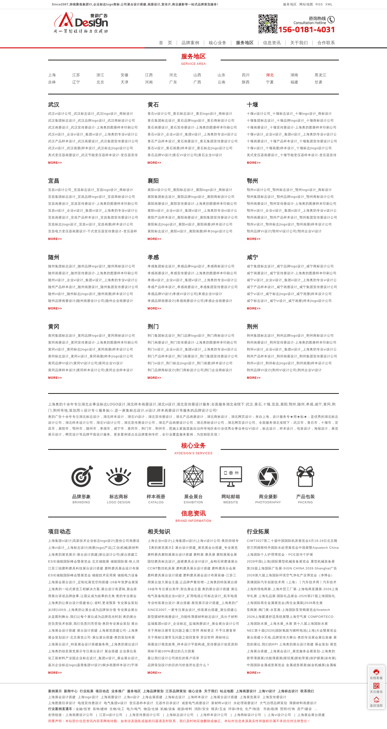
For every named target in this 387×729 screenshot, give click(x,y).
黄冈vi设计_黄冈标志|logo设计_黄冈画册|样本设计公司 (90, 349)
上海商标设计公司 (247, 715)
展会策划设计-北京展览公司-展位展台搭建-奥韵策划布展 (91, 637)
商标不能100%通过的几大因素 (171, 651)
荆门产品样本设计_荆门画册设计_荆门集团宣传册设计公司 (193, 356)
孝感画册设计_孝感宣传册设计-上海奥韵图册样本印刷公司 (192, 273)
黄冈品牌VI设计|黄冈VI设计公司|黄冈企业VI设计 (85, 363)
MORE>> (55, 162)
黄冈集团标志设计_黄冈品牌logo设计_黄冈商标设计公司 (91, 335)
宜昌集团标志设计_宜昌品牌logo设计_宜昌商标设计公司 (91, 197)
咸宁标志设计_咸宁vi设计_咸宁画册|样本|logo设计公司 (289, 301)
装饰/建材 (100, 709)
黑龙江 (321, 75)
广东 (173, 82)
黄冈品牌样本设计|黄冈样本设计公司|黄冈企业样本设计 (90, 370)
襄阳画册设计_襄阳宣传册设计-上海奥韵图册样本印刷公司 (192, 203)
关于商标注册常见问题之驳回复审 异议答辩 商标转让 (188, 637)
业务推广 (118, 691)
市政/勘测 (270, 709)
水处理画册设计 (245, 703)
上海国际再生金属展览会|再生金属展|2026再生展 (285, 603)
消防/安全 (201, 709)
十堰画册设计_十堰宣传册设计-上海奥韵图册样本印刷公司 (292, 127)
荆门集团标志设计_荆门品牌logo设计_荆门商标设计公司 (191, 335)
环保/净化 (235, 709)
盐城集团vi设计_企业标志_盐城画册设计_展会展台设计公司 (193, 623)
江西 (149, 75)
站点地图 (227, 691)
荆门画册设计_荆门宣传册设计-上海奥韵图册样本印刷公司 (192, 342)
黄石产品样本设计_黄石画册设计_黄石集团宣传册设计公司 (193, 141)
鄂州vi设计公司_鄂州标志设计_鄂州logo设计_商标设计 (289, 190)
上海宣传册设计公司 (144, 715)
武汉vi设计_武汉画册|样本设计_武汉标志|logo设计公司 (90, 148)
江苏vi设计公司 (111, 715)
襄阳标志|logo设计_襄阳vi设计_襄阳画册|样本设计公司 (190, 224)
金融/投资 (83, 709)
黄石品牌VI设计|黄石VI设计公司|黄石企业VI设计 (185, 155)
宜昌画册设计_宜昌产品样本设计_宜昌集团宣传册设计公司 (93, 217)
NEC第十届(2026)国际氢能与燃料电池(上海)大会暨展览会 (292, 630)
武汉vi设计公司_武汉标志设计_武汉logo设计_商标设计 (90, 113)
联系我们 (307, 691)
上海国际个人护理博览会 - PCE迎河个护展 (280, 554)
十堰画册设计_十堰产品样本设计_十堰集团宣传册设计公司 (292, 141)
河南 (149, 82)
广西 (197, 82)
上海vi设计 (131, 697)
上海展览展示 (250, 697)
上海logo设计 (88, 697)
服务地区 (290, 4)
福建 (294, 82)
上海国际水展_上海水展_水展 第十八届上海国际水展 (287, 623)
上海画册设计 (246, 691)
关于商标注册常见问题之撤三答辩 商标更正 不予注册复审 (192, 630)
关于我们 (299, 42)
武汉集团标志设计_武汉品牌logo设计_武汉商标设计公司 (91, 120)
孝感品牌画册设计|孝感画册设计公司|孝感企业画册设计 (190, 301)
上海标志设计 (288, 691)
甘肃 (319, 82)
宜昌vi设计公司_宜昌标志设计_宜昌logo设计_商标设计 (90, 190)
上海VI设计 (267, 691)
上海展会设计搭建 (62, 697)
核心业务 (218, 42)
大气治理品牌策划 (273, 703)
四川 (246, 75)
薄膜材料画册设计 (303, 703)
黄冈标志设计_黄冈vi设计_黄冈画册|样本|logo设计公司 (90, 356)
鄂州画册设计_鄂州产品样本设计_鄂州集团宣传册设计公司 (292, 217)
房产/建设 (304, 709)
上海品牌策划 (153, 691)
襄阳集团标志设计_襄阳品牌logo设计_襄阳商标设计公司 (191, 197)
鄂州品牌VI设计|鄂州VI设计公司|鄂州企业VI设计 (284, 231)
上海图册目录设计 (62, 703)
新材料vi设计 (221, 703)
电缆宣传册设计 (90, 703)
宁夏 (270, 82)
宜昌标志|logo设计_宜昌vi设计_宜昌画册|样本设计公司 (90, 224)
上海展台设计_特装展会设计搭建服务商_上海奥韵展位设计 (93, 644)
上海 (52, 75)
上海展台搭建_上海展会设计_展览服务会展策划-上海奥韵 (291, 651)
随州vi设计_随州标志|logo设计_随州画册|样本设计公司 (90, 294)
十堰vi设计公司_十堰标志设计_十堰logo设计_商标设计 (289, 113)
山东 (222, 75)
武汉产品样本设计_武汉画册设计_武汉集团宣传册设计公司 (93, 141)
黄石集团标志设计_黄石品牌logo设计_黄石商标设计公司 (191, 120)
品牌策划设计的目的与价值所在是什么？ (179, 665)
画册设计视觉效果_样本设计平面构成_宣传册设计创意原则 (193, 644)
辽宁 (76, 82)
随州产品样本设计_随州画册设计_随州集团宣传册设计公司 (93, 287)
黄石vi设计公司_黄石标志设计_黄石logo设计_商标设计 (190, 113)
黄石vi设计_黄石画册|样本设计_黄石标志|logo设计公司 (190, 148)
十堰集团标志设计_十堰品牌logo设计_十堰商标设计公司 (290, 120)
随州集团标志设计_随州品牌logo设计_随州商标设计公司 (91, 266)
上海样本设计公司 (214, 715)
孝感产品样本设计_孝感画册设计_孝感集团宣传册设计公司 (193, 287)
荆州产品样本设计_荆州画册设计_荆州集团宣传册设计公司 (292, 356)
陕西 (246, 82)
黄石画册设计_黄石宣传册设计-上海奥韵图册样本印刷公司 (192, 127)
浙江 (100, 75)
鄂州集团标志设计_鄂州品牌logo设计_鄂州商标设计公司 (290, 197)
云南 (222, 82)
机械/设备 (167, 709)
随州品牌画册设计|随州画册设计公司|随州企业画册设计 (90, 301)
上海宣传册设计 (274, 697)
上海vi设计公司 (279, 715)
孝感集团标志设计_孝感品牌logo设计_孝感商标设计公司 (191, 266)
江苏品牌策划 (176, 691)
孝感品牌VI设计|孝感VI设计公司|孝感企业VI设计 (185, 294)
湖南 (294, 75)
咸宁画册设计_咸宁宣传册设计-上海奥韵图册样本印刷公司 (292, 273)
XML (329, 4)
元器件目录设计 (167, 703)
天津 (125, 82)
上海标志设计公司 (180, 715)
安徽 (125, 75)
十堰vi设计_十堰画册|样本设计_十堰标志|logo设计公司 (289, 148)
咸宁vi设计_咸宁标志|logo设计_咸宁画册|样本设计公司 (289, 294)
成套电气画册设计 (195, 703)
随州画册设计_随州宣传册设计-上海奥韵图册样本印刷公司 (93, 273)
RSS (319, 4)
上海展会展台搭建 (311, 715)
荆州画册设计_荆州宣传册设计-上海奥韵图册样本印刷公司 (292, 342)
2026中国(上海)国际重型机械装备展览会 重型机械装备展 (291, 561)
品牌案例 (190, 42)
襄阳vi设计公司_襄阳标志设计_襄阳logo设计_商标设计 (190, 190)
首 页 (165, 42)
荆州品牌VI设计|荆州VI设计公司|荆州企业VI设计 (284, 370)
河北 (173, 75)
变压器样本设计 (141, 703)
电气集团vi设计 (115, 703)
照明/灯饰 (287, 709)
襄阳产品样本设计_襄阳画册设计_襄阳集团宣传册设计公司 (193, 217)
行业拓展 (87, 691)
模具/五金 (218, 709)
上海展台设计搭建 (224, 697)
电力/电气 (134, 709)
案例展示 (55, 691)
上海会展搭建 (152, 697)
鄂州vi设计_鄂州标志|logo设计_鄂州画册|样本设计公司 (289, 224)
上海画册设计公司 (79, 715)
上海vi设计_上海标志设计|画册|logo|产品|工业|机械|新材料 (93, 547)
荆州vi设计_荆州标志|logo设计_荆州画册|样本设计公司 (289, 363)
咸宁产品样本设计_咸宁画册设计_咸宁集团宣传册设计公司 (292, 287)
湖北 (270, 75)
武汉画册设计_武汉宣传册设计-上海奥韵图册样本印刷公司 (93, 127)
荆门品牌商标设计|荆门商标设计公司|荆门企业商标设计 (190, 370)
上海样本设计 (197, 697)
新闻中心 (71, 691)
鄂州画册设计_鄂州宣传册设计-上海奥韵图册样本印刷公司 (292, 203)
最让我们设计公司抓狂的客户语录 (173, 658)
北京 (100, 82)
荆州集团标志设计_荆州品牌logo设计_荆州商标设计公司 (290, 335)
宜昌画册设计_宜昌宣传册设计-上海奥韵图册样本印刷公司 (93, 203)
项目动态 (102, 691)
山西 (197, 75)
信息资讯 (272, 42)
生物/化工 (117, 709)
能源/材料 (185, 709)
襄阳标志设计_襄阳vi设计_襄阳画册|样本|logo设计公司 (190, 231)
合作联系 (326, 42)
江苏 (76, 75)
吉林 (52, 82)
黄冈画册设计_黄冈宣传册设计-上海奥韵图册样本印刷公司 (93, 342)
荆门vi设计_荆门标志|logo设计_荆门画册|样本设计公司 (190, 363)
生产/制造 (252, 709)
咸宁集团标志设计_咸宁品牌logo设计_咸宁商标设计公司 (290, 266)
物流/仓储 (151, 709)
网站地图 (306, 4)
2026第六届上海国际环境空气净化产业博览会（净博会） (290, 575)
